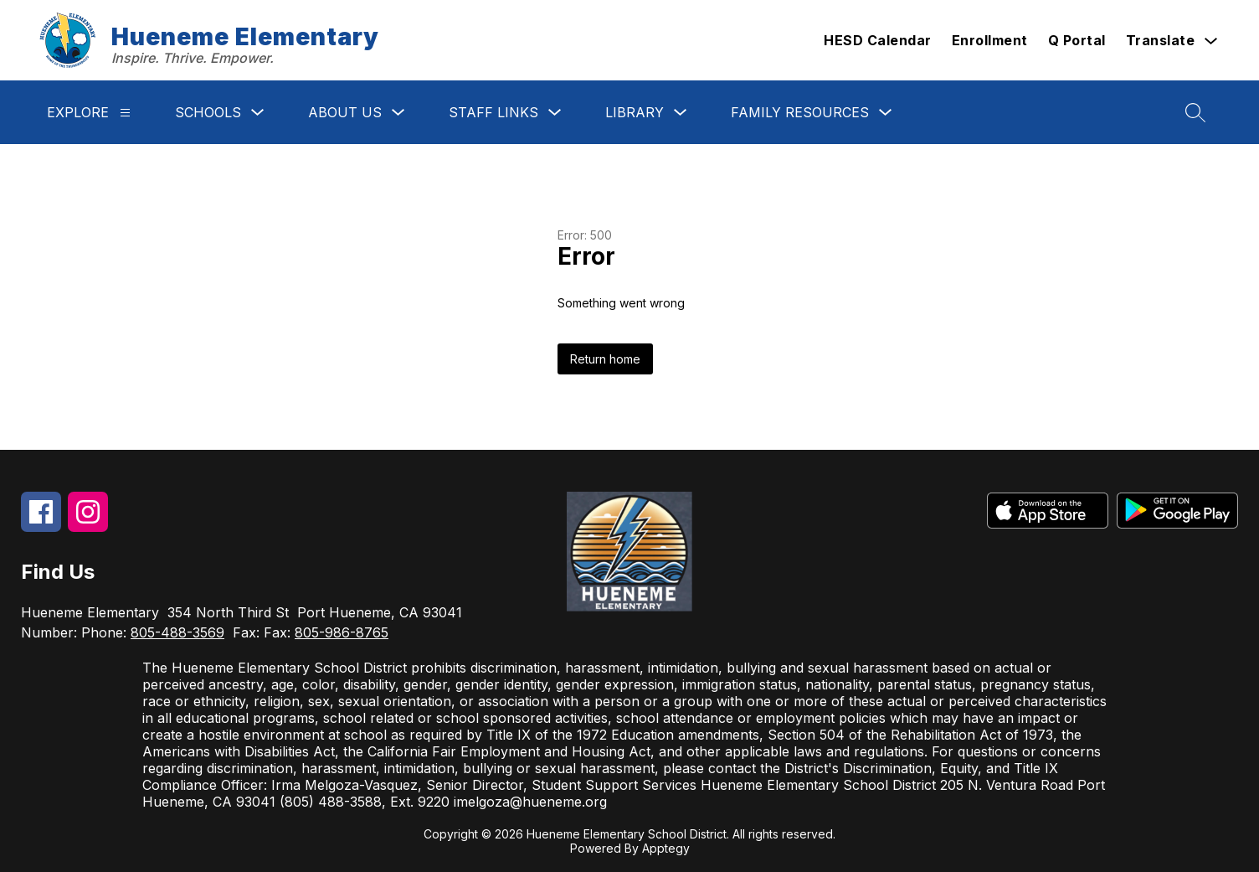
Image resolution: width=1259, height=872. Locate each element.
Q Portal (1077, 40)
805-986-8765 (341, 632)
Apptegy (666, 848)
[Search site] (1195, 112)
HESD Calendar (878, 40)
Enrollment (990, 40)
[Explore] (125, 112)
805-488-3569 (177, 632)
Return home (605, 359)
